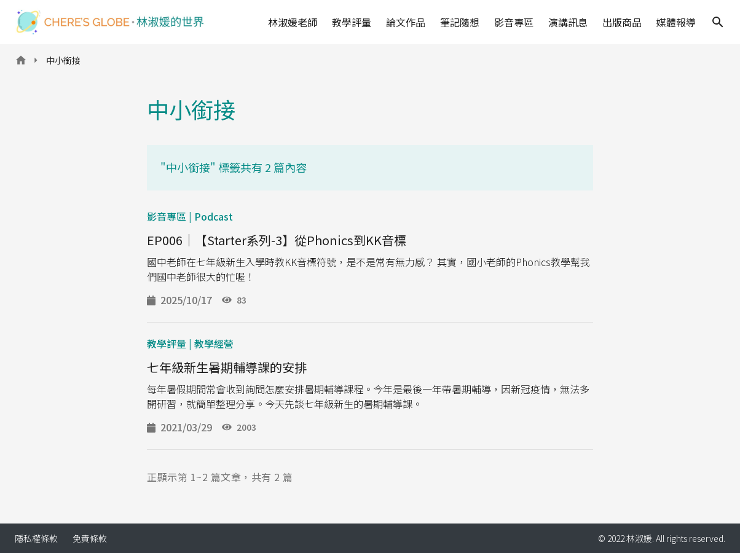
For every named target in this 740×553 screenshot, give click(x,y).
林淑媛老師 (292, 22)
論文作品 (405, 22)
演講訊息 (568, 22)
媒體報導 (676, 22)
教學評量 (351, 22)
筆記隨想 (459, 22)
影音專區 (513, 22)
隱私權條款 (36, 538)
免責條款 (90, 538)
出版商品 (622, 22)
